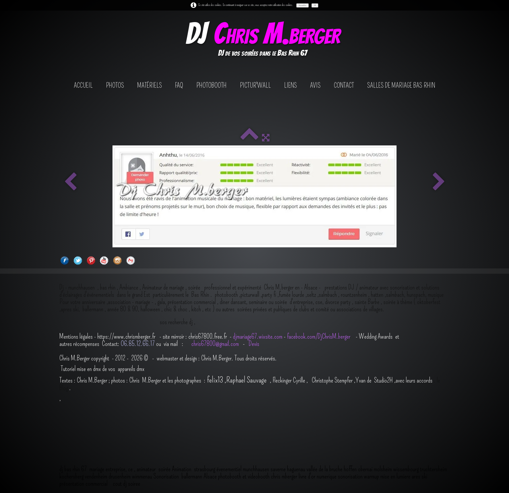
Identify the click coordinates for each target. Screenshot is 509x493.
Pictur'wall (255, 85)
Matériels (149, 85)
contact (344, 85)
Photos (115, 85)
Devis (253, 344)
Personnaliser (302, 5)
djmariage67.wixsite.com (257, 336)
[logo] (262, 40)
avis (315, 85)
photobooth (211, 85)
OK (315, 5)
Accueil (83, 85)
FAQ (179, 85)
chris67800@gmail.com (215, 344)
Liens (290, 85)
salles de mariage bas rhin (401, 85)
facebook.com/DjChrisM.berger (319, 336)
